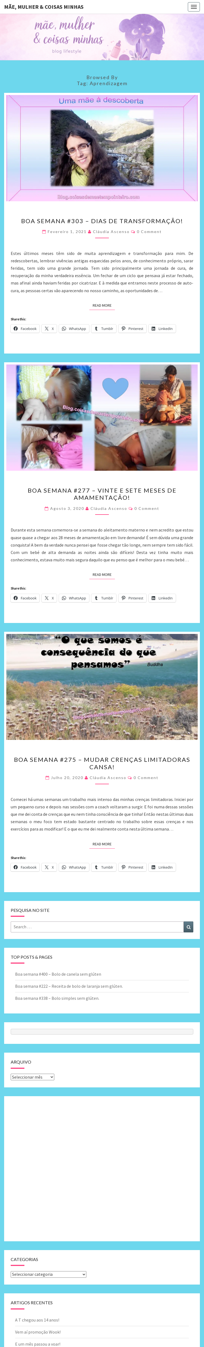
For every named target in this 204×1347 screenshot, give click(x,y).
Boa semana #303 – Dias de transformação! (102, 221)
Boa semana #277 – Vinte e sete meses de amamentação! (102, 494)
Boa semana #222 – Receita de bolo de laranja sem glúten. (69, 986)
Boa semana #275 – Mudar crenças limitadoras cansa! (102, 763)
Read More (104, 305)
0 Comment (149, 231)
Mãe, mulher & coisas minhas (44, 6)
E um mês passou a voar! (37, 1344)
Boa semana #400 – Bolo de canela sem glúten (58, 974)
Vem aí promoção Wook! (38, 1332)
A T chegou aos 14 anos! (37, 1320)
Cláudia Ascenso (111, 231)
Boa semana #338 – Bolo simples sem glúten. (57, 998)
